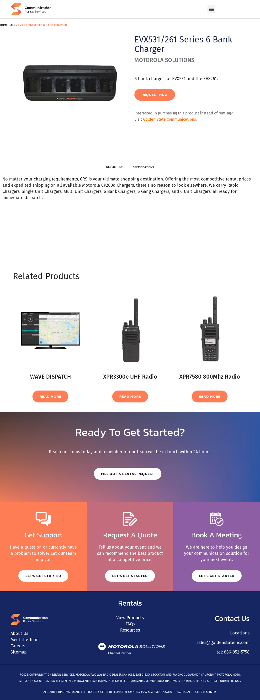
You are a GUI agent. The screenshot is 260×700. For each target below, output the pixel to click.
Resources (130, 630)
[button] (211, 9)
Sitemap (19, 652)
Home (4, 25)
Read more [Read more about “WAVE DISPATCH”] (50, 396)
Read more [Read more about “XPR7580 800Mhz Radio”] (209, 396)
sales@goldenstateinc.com (222, 642)
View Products (130, 617)
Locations (239, 633)
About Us (19, 633)
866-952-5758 (236, 652)
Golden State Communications (169, 119)
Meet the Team (25, 639)
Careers (18, 646)
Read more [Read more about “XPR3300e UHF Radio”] (130, 396)
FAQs (130, 624)
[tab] (115, 167)
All (12, 25)
